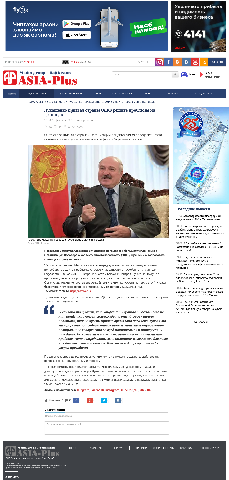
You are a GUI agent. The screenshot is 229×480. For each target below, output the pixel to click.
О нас (72, 448)
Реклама (118, 448)
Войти (217, 61)
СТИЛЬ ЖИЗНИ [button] (122, 93)
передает (76, 291)
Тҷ (143, 62)
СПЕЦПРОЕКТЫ (204, 93)
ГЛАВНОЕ (10, 93)
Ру (139, 62)
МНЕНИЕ (173, 93)
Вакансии (186, 448)
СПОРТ (147, 93)
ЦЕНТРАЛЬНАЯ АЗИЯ (70, 93)
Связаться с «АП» (163, 448)
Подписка (140, 448)
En (148, 62)
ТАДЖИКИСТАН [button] (36, 93)
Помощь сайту (209, 448)
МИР (98, 93)
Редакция (95, 448)
